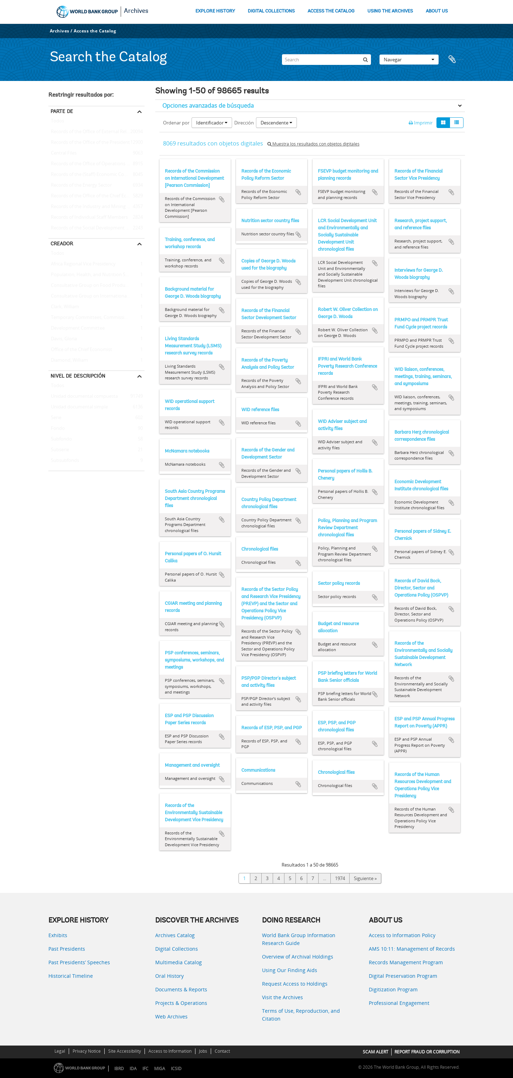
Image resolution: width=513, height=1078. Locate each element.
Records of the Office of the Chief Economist (96, 196)
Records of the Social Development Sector (93, 228)
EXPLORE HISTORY (215, 11)
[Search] (326, 59)
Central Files (62, 153)
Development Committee (76, 328)
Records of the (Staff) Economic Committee (95, 174)
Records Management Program (406, 962)
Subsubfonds (63, 460)
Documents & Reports (181, 989)
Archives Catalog (175, 935)
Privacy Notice (87, 1051)
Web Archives (171, 1016)
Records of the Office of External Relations (94, 132)
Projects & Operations (181, 1003)
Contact (222, 1051)
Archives (136, 11)
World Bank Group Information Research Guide (298, 939)
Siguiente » (365, 878)
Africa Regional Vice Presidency (82, 264)
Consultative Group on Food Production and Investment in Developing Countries (96, 285)
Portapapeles (456, 59)
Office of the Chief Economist (80, 350)
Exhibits (57, 935)
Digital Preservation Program (403, 975)
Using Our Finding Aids (289, 970)
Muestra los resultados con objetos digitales (313, 144)
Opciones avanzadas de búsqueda (208, 105)
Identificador (211, 122)
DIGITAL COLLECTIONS (271, 11)
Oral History (169, 975)
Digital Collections (176, 948)
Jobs (203, 1051)
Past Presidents (66, 948)
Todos (57, 122)
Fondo (56, 428)
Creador (62, 243)
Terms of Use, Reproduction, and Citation (301, 1014)
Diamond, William (68, 360)
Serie (54, 418)
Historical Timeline (70, 975)
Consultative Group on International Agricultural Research (96, 296)
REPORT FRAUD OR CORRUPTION (427, 1052)
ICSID (176, 1069)
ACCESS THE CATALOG (331, 11)
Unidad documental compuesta (83, 396)
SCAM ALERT (375, 1052)
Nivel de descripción (78, 375)
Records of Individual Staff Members (88, 217)
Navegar (409, 59)
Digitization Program (393, 989)
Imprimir (421, 122)
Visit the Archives (282, 997)
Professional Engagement (399, 1003)
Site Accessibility (124, 1051)
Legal (59, 1051)
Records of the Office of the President (89, 142)
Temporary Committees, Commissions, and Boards (96, 317)
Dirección (244, 122)
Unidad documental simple (78, 407)
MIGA (159, 1069)
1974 (340, 878)
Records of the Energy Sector (80, 185)
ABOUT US (437, 11)
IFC (145, 1069)
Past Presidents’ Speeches (79, 962)
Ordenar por (176, 122)
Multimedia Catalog (178, 962)
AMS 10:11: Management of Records (412, 948)
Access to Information (170, 1051)
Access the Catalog (95, 31)
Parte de (62, 111)
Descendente (276, 122)
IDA (133, 1069)
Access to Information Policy (402, 935)
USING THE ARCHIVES (390, 11)
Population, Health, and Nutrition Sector (92, 275)
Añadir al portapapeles (221, 199)
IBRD (119, 1069)
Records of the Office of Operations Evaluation (96, 164)
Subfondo (60, 439)
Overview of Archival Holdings (297, 956)
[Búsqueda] (365, 59)
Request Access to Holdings (295, 983)
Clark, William (63, 307)
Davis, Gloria (62, 339)
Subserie (58, 450)
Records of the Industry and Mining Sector (94, 207)
